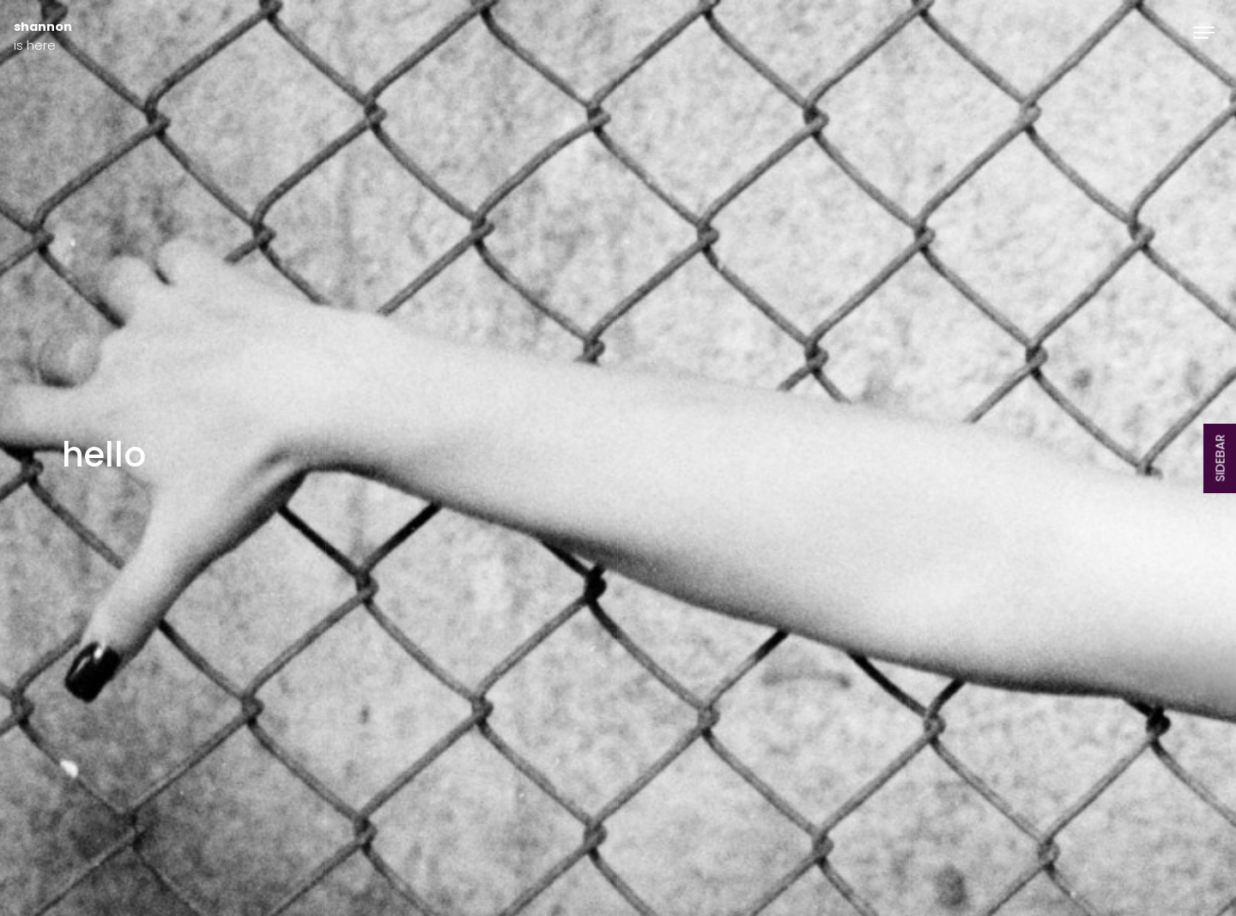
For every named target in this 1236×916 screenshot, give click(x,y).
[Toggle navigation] (1204, 32)
